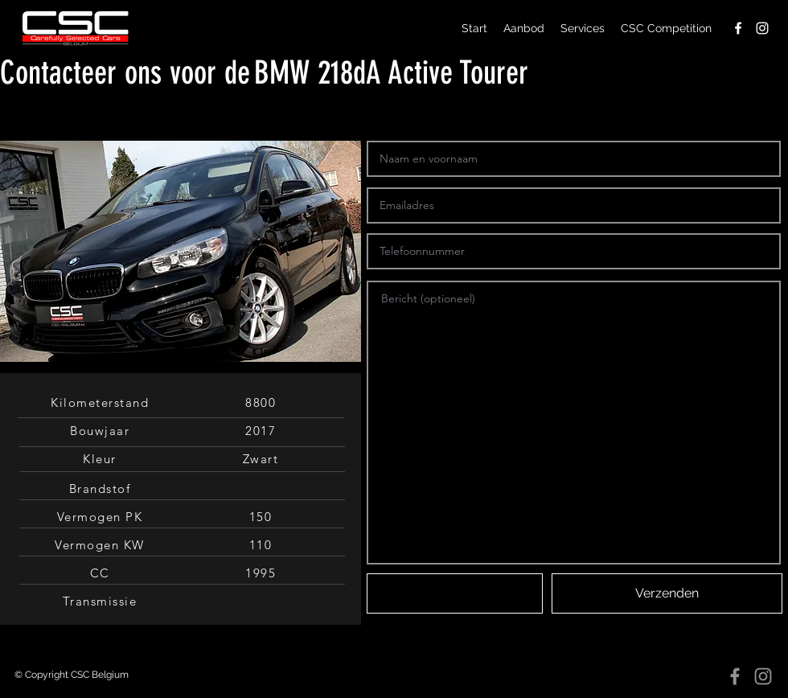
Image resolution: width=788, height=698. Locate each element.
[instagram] (762, 28)
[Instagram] (763, 676)
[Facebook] (735, 676)
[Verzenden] (667, 593)
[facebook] (738, 28)
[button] (455, 593)
